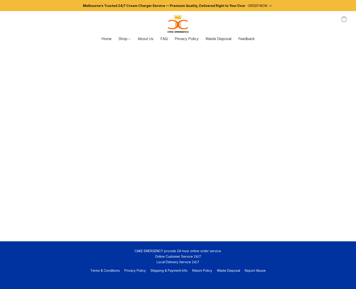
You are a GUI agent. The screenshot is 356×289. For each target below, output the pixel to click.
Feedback (246, 38)
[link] (260, 6)
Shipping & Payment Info (169, 270)
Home (106, 38)
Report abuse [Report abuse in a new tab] (255, 270)
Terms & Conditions (105, 270)
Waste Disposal (218, 38)
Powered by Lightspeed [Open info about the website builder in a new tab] (178, 279)
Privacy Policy (187, 38)
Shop (124, 38)
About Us (145, 38)
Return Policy (202, 270)
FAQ (164, 38)
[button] (178, 24)
